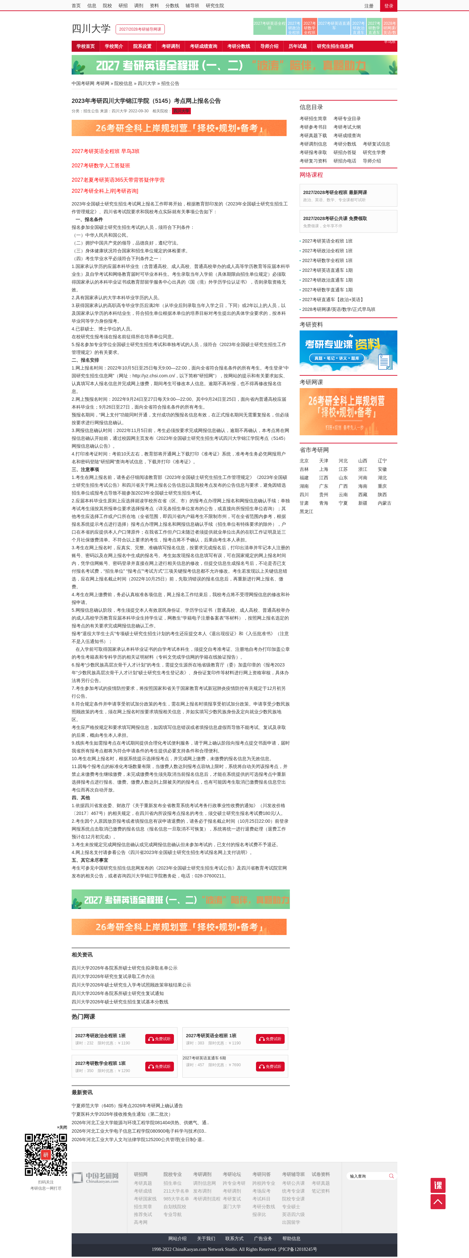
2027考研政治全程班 (294, 28)
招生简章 (143, 1206)
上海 (323, 469)
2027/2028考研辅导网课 (140, 29)
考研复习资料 (313, 160)
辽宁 (382, 460)
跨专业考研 (234, 1183)
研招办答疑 (345, 152)
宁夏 (343, 503)
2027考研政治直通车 (358, 28)
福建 (304, 477)
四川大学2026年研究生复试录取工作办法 (113, 976)
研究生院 (215, 5)
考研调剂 (171, 46)
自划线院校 (174, 1206)
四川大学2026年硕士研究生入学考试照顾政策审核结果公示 (131, 984)
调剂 (138, 5)
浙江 (362, 469)
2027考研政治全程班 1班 (100, 1035)
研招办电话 (345, 160)
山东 (343, 477)
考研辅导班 (293, 1174)
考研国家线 (145, 1198)
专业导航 (172, 1214)
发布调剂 (202, 1191)
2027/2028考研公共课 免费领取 (335, 218)
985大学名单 (176, 1198)
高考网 (141, 1222)
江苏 (343, 469)
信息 (91, 5)
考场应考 (261, 1191)
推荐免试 (143, 1214)
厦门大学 (232, 1206)
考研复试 (232, 1198)
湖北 (382, 477)
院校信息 (123, 83)
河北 (343, 460)
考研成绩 (143, 1191)
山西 (362, 460)
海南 (362, 486)
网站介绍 (177, 1238)
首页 (76, 5)
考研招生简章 (313, 118)
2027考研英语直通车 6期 (204, 1058)
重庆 (382, 486)
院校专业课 (293, 1198)
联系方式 (234, 1238)
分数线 (172, 5)
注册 (369, 5)
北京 (304, 460)
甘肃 (304, 503)
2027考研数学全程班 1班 (100, 1063)
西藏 (362, 494)
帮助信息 (291, 1238)
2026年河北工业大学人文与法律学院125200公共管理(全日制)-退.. (138, 1139)
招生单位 (172, 1183)
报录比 (259, 1214)
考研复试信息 (376, 144)
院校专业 (172, 1174)
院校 (107, 5)
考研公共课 (293, 1183)
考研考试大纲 (347, 127)
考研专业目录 (347, 118)
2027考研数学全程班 (310, 28)
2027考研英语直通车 (334, 25)
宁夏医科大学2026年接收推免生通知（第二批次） (122, 1114)
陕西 (382, 494)
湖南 (304, 486)
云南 (343, 494)
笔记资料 (321, 1191)
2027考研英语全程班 (270, 25)
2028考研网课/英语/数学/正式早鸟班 (389, 28)
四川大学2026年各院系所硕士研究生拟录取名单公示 (125, 968)
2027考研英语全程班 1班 (211, 1035)
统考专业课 (293, 1191)
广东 (323, 486)
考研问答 (261, 1174)
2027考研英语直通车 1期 (327, 270)
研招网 (141, 1174)
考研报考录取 (313, 152)
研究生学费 (374, 152)
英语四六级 (293, 1214)
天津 (323, 460)
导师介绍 (269, 46)
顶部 (438, 1201)
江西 (323, 477)
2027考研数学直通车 (374, 28)
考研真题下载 (313, 135)
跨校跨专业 (263, 1183)
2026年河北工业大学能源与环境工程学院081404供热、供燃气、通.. (140, 1122)
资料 (154, 5)
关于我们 (206, 1238)
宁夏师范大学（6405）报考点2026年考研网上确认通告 (127, 1105)
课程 (438, 1185)
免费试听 (163, 1039)
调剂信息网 (204, 1183)
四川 (304, 494)
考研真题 (143, 1183)
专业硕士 (291, 1206)
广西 (343, 486)
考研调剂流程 (206, 1198)
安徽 (382, 469)
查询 (391, 1176)
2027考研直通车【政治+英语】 (333, 299)
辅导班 (192, 5)
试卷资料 (321, 1174)
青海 (323, 503)
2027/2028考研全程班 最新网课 (335, 192)
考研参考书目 (313, 127)
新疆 (362, 503)
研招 (123, 5)
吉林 (304, 469)
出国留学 (291, 1222)
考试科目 (261, 1198)
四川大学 (91, 28)
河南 (362, 477)
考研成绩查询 (347, 135)
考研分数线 (345, 144)
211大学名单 (176, 1191)
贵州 (323, 494)
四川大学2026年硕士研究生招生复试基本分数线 (120, 1001)
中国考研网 (95, 1178)
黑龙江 (306, 511)
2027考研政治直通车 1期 (327, 280)
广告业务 (263, 1238)
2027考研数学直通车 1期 (327, 289)
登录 (388, 5)
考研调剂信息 (313, 144)
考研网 (102, 83)
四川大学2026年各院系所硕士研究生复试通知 (118, 993)
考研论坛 (232, 1174)
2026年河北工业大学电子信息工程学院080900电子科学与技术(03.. (139, 1131)
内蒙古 (384, 503)
